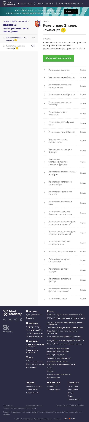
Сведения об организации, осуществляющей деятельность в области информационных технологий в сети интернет (42, 413)
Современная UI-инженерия (32, 351)
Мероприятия (73, 390)
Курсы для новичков (19, 21)
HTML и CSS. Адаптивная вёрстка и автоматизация (66, 318)
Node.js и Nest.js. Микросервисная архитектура (64, 344)
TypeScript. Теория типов (56, 355)
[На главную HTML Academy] (13, 313)
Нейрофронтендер (33, 327)
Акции (70, 396)
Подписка (30, 318)
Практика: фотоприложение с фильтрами (16, 28)
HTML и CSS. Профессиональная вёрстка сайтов (65, 315)
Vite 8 (49, 368)
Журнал (30, 383)
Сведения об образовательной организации (19, 408)
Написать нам (73, 386)
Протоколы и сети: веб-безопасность (61, 365)
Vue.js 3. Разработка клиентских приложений (64, 336)
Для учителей (31, 367)
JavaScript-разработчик (35, 333)
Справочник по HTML (34, 386)
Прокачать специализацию (67, 4)
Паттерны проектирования (57, 361)
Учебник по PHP (32, 393)
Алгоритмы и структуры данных (59, 358)
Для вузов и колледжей (35, 364)
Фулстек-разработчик (34, 337)
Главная (6, 21)
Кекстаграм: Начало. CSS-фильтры (17, 39)
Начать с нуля (24, 4)
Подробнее (71, 11)
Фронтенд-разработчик (35, 330)
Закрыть (85, 11)
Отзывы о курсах (74, 399)
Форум (70, 393)
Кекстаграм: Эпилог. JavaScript (15, 47)
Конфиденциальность (34, 405)
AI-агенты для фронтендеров (58, 348)
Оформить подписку (58, 58)
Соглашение (7, 405)
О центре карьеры (54, 390)
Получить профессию (43, 4)
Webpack (50, 371)
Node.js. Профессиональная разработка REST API (65, 341)
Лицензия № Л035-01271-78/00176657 (70, 405)
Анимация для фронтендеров (58, 352)
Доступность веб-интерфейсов (58, 374)
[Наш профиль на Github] (69, 419)
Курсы (50, 311)
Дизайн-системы (53, 378)
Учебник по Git (31, 390)
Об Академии (52, 386)
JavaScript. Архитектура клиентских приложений (65, 328)
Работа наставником (33, 361)
